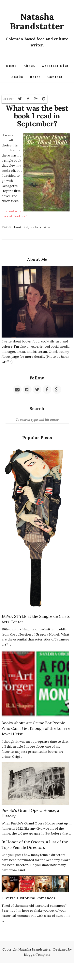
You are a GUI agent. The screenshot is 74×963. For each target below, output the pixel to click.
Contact (55, 77)
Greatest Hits (55, 66)
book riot (21, 227)
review (45, 227)
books (34, 227)
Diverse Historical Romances (28, 897)
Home (11, 66)
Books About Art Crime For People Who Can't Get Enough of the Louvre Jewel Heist (36, 728)
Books (17, 77)
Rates (35, 77)
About (29, 66)
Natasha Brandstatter (37, 21)
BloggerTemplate (37, 954)
